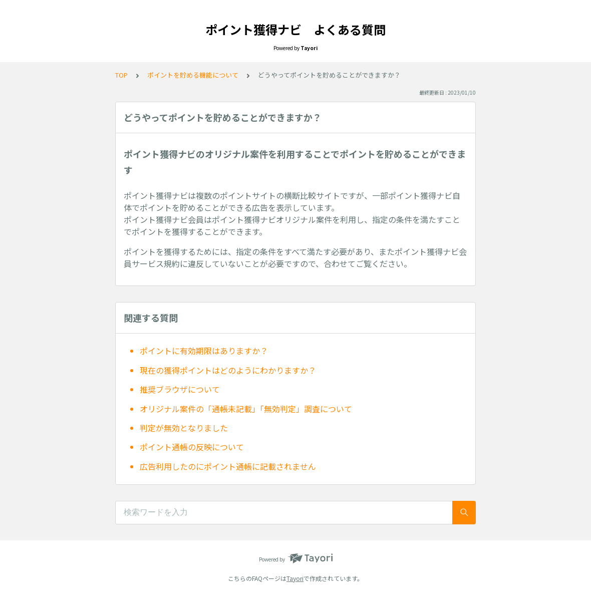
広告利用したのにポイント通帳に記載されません (228, 466)
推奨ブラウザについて (180, 389)
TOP (121, 75)
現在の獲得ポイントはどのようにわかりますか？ (228, 370)
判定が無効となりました (184, 428)
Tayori (295, 578)
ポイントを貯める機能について (192, 75)
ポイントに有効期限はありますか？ (204, 351)
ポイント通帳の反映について (192, 447)
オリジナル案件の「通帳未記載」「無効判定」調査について (246, 409)
